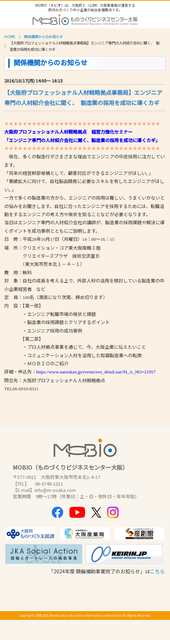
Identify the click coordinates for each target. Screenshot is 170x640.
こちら (157, 571)
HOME (9, 36)
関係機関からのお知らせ (43, 36)
